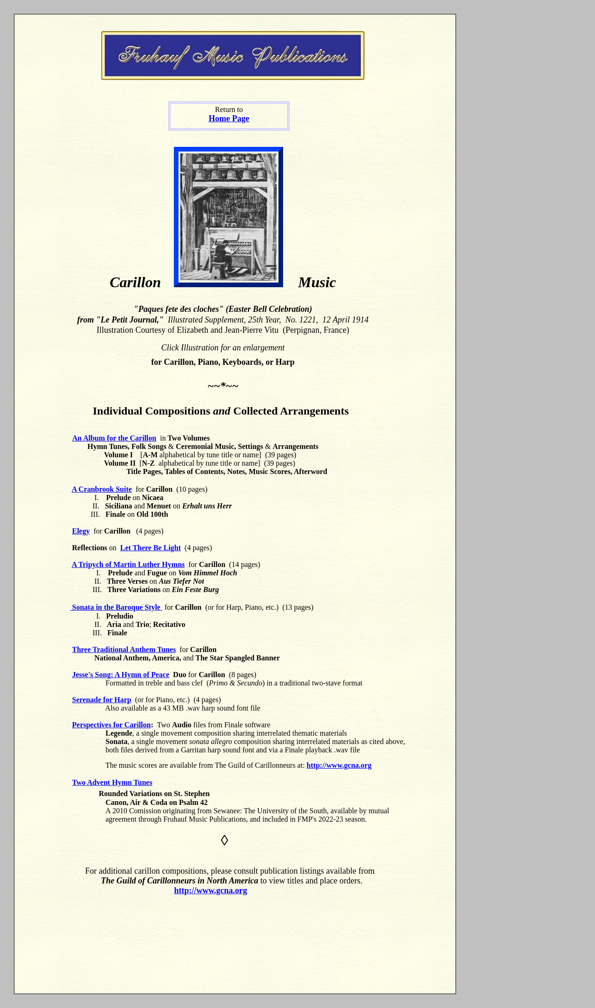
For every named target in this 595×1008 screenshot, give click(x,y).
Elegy (81, 531)
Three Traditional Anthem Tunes (124, 649)
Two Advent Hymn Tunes (112, 782)
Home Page (229, 118)
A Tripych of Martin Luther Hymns (128, 564)
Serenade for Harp (101, 700)
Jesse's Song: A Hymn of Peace (120, 675)
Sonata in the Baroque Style (116, 607)
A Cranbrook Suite (102, 489)
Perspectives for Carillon (111, 725)
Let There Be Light (150, 548)
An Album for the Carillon (114, 438)
